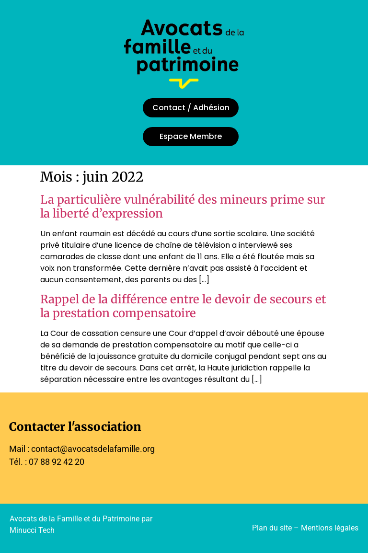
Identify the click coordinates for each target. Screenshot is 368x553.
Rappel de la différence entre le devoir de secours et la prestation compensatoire (183, 306)
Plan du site (272, 527)
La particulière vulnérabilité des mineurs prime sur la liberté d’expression (182, 206)
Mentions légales (329, 527)
